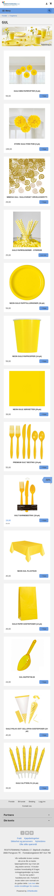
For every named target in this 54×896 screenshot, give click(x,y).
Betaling (32, 802)
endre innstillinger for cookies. (27, 886)
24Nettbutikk (32, 891)
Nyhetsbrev (40, 841)
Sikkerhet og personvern (22, 841)
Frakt (19, 838)
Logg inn (42, 802)
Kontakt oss (27, 806)
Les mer (32, 883)
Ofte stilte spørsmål (28, 844)
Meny (6, 11)
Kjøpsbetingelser (31, 838)
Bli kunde (21, 802)
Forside (4, 16)
